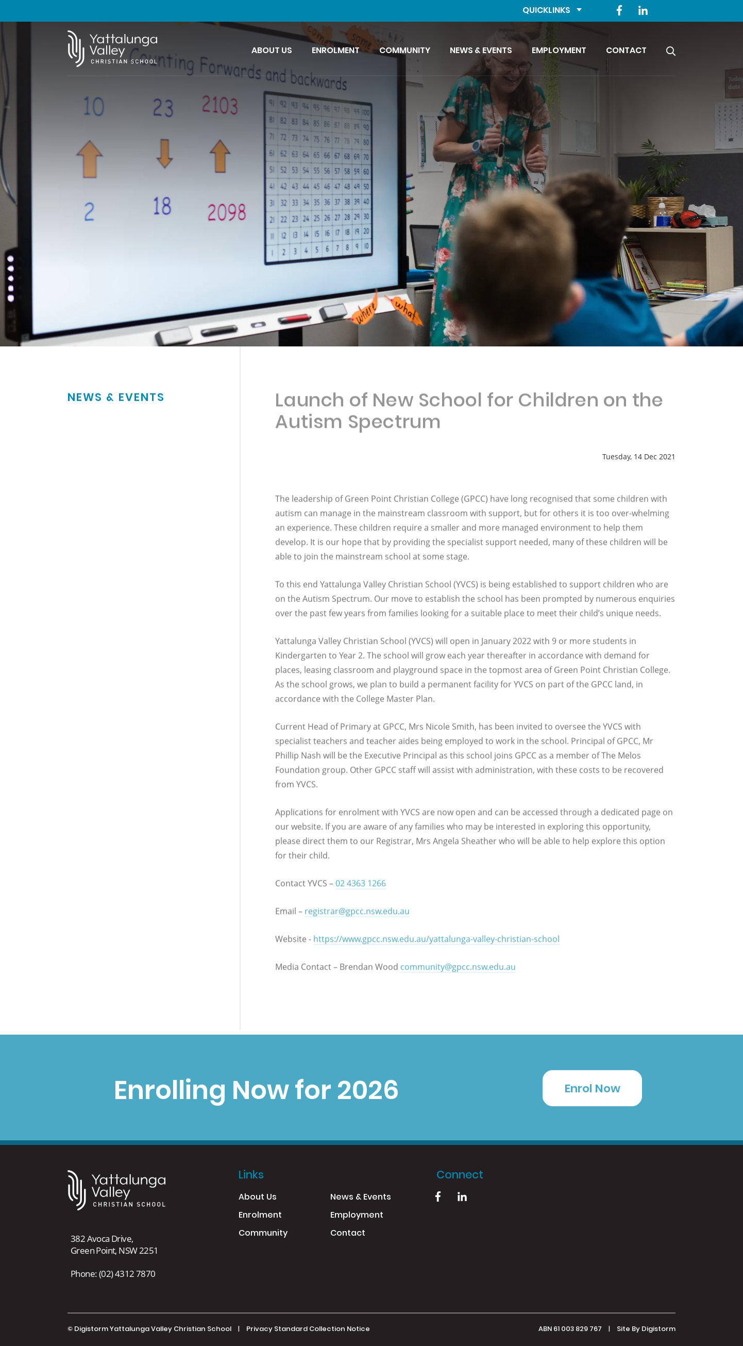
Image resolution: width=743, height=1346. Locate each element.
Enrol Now (592, 1096)
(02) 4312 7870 (127, 1273)
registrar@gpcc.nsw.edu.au (357, 917)
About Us (271, 51)
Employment (559, 51)
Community (404, 51)
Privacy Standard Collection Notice (308, 1329)
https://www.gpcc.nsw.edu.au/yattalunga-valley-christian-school (436, 945)
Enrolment (336, 51)
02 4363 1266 (360, 890)
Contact (626, 51)
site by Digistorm (646, 1329)
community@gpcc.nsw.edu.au (458, 973)
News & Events (481, 51)
